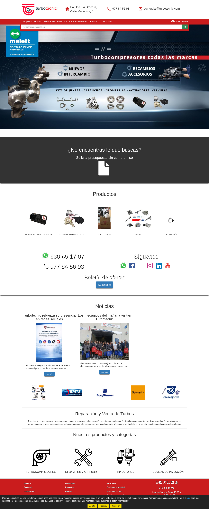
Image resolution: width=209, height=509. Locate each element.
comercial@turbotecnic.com (162, 8)
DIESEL (137, 234)
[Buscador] (101, 27)
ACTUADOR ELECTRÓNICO (38, 234)
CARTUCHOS (104, 234)
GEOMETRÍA (171, 234)
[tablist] (104, 77)
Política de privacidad (116, 487)
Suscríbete (104, 284)
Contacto (93, 21)
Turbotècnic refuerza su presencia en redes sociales (49, 317)
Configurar (115, 506)
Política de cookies (114, 491)
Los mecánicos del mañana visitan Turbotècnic (104, 317)
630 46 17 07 (63, 256)
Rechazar (103, 506)
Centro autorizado (78, 21)
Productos (62, 21)
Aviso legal (111, 483)
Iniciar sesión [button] (179, 21)
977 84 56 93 (120, 8)
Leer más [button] (49, 374)
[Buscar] (185, 27)
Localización (106, 21)
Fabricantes (49, 21)
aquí (188, 498)
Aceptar (92, 506)
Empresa (27, 21)
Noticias (38, 21)
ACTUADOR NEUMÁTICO (71, 234)
